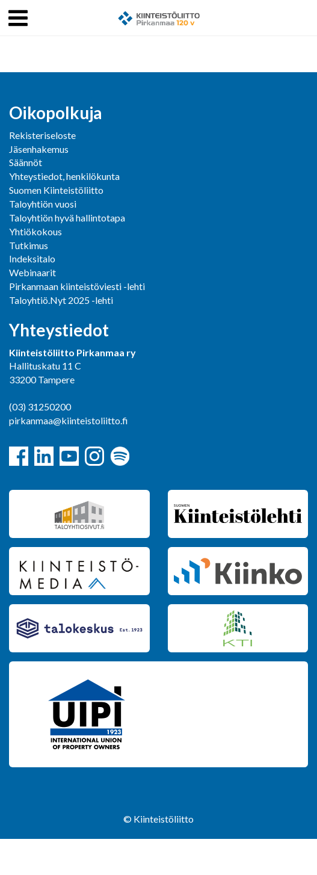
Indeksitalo (32, 258)
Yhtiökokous (35, 231)
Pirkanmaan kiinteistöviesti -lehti (77, 286)
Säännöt (25, 162)
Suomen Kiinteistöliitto (56, 190)
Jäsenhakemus (39, 149)
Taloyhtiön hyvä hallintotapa (67, 217)
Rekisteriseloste (42, 135)
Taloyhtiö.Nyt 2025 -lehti (62, 300)
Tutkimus (28, 245)
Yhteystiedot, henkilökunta (64, 176)
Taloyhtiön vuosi (42, 203)
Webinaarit (32, 272)
